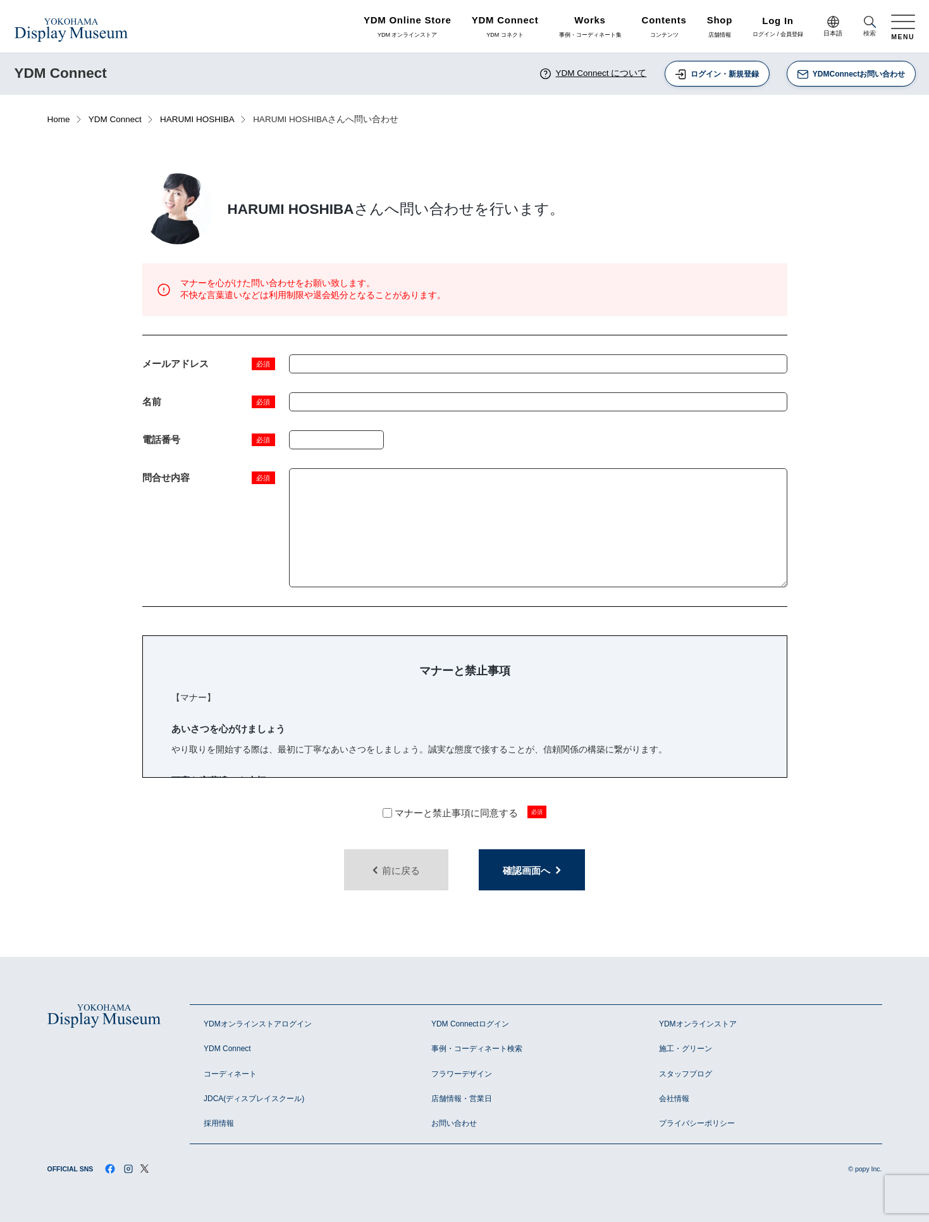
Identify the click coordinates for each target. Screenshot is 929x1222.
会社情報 (674, 1098)
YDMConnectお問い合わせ (851, 74)
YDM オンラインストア (408, 27)
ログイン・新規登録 (716, 74)
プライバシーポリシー (697, 1123)
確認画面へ (532, 870)
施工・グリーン (685, 1048)
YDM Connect (115, 119)
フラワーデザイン (461, 1073)
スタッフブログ (685, 1073)
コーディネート (230, 1073)
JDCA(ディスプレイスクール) (254, 1098)
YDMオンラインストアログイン (258, 1023)
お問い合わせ (454, 1123)
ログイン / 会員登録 (778, 27)
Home (58, 119)
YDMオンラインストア (698, 1023)
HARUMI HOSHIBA (197, 119)
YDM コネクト (505, 27)
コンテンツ (664, 27)
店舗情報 (720, 27)
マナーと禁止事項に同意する (451, 812)
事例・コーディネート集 (590, 27)
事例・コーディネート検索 (476, 1048)
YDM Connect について (593, 73)
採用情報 (219, 1123)
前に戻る (396, 870)
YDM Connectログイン (470, 1023)
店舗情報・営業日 (461, 1098)
